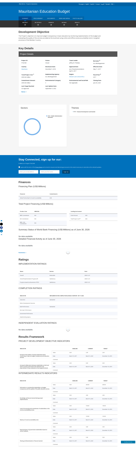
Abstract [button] (25, 24)
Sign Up (66, 172)
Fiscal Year (97, 74)
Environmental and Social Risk (78, 80)
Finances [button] (51, 24)
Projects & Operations (31, 4)
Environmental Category (53, 80)
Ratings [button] (64, 24)
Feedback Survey (128, 442)
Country (23, 66)
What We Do (22, 4)
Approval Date (73, 66)
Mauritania (24, 69)
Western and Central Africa (76, 76)
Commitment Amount (28, 80)
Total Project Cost (27, 74)
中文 (112, 4)
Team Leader (73, 60)
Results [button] (77, 24)
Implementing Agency (52, 74)
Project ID (24, 60)
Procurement (38, 18)
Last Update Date (50, 86)
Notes (23, 92)
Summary (25, 18)
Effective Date (97, 66)
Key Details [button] (38, 24)
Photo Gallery (78, 18)
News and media (64, 18)
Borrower (96, 61)
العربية (102, 4)
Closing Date (97, 80)
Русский (108, 4)
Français (98, 4)
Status (47, 60)
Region (71, 74)
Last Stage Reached (27, 86)
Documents (51, 18)
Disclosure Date (50, 66)
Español (92, 4)
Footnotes (22, 252)
